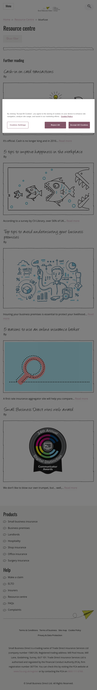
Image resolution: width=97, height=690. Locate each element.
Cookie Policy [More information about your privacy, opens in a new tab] (67, 116)
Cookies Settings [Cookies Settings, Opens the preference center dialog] (18, 125)
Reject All (55, 125)
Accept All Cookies (79, 125)
